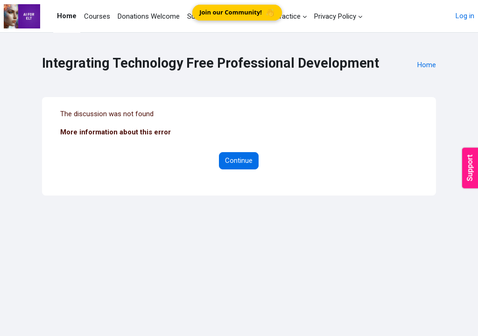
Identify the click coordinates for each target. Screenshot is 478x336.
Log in (465, 16)
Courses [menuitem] (97, 16)
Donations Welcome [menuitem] (149, 16)
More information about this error (115, 132)
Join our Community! (237, 12)
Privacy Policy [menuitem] (335, 16)
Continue (239, 160)
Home (426, 65)
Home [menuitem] (67, 16)
